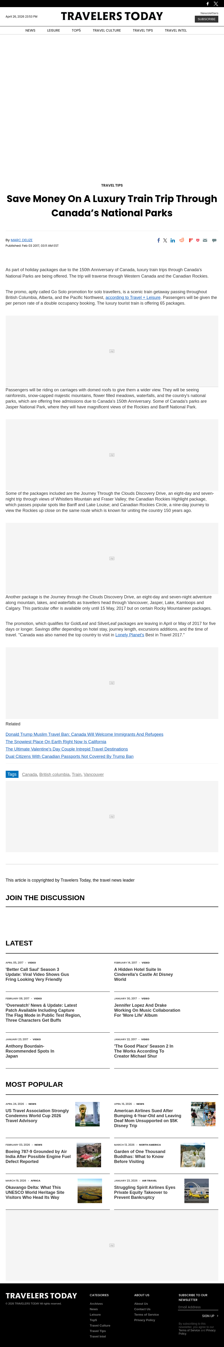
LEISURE (53, 30)
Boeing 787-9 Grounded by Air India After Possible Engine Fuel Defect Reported (38, 1156)
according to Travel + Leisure (133, 297)
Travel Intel (98, 1336)
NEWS (30, 30)
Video (32, 962)
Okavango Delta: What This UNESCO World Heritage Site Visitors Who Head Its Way (35, 1192)
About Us (141, 1303)
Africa (35, 1180)
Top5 (93, 1320)
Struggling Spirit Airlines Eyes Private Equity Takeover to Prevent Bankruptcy (144, 1192)
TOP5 (76, 30)
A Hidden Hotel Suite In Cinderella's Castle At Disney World (143, 974)
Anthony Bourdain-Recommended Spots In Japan (30, 1051)
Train (76, 774)
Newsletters (209, 13)
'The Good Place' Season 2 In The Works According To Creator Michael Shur (143, 1051)
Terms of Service (146, 1314)
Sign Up (208, 1316)
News (32, 1104)
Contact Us (142, 1309)
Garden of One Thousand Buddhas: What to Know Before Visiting (139, 1156)
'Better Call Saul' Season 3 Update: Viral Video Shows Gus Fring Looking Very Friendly (37, 974)
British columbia (54, 774)
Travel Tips (112, 185)
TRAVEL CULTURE (107, 30)
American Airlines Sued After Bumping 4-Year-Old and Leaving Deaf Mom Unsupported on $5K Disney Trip (147, 1118)
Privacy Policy (144, 1320)
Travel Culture (100, 1325)
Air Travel (149, 1180)
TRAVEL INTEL (176, 30)
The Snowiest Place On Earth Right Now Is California (56, 741)
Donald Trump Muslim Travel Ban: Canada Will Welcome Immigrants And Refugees (84, 734)
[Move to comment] (214, 240)
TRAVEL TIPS (143, 30)
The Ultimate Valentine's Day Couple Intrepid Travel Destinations (67, 749)
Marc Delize (22, 239)
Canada (29, 774)
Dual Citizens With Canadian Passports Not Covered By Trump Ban (70, 756)
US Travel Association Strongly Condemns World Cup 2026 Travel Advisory (37, 1115)
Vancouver (94, 774)
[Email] (205, 240)
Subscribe (206, 19)
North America (150, 1145)
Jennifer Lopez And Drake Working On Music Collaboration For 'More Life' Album (147, 1010)
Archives (96, 1303)
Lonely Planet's (129, 635)
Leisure (95, 1314)
